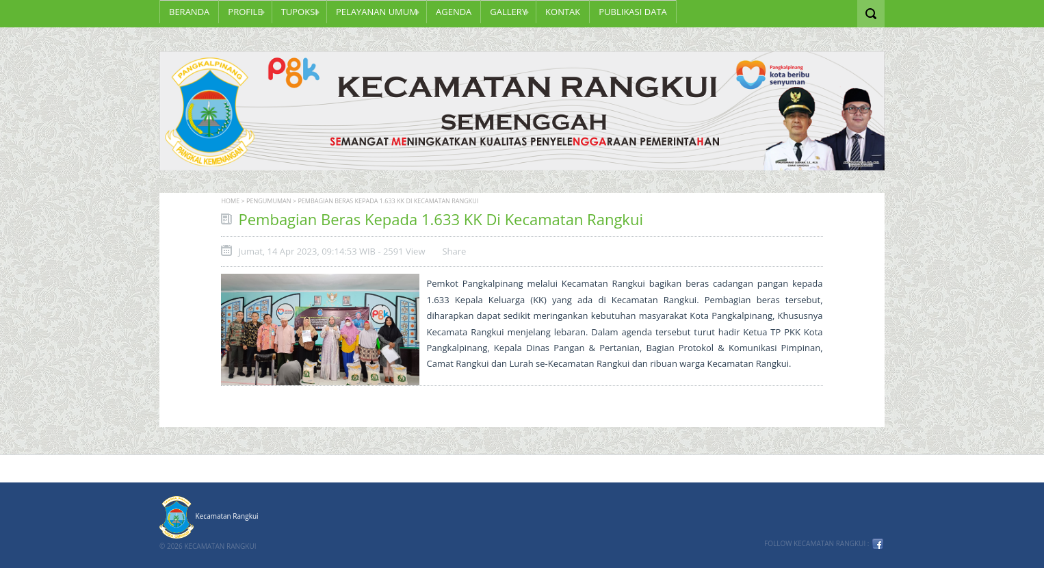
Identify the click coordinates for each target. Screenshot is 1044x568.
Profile (245, 11)
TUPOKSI (299, 11)
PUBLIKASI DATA (632, 11)
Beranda (189, 11)
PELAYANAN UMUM (376, 11)
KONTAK (562, 11)
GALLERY (508, 11)
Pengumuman (268, 200)
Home (230, 200)
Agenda (453, 11)
